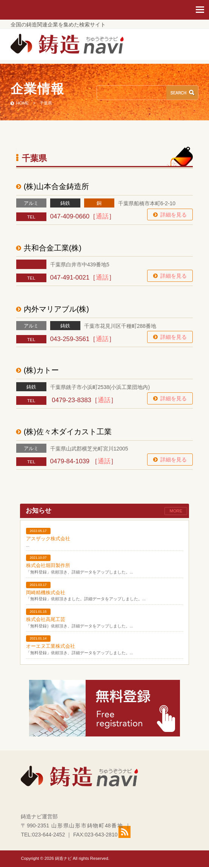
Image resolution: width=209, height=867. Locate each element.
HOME (22, 103)
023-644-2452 (48, 835)
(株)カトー (41, 370)
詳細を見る (173, 215)
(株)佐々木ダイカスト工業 (68, 431)
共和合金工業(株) (52, 248)
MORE (176, 511)
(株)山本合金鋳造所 (56, 186)
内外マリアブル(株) (56, 309)
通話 (102, 216)
